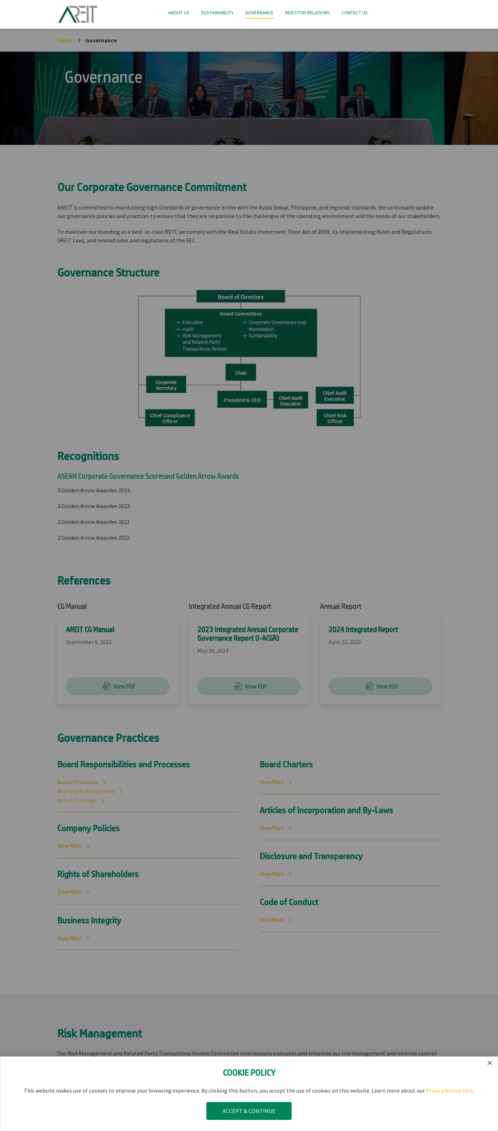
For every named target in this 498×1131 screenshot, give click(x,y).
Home (64, 40)
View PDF (117, 686)
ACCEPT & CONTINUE (249, 1111)
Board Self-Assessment (86, 791)
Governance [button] (259, 12)
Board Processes (77, 782)
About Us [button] (179, 12)
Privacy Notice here (449, 1090)
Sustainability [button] (217, 12)
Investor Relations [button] (307, 12)
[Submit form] (489, 1063)
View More (69, 846)
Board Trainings (77, 800)
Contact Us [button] (354, 12)
